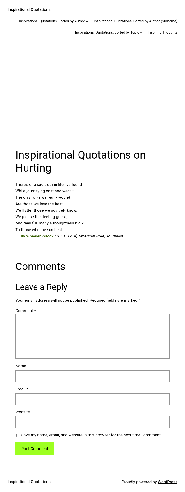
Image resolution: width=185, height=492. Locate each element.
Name (22, 365)
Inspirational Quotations (29, 9)
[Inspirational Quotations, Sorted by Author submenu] (87, 21)
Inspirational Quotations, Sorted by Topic (107, 32)
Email (21, 389)
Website (22, 412)
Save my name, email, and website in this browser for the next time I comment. (91, 435)
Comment (25, 310)
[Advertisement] (92, 91)
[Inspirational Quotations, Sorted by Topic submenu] (141, 32)
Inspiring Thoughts (162, 32)
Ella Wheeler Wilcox (35, 236)
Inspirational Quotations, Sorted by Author (52, 21)
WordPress (167, 481)
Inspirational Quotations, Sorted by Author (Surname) (135, 21)
